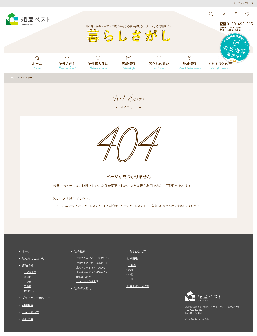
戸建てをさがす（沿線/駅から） (93, 263)
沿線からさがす (84, 276)
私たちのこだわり (33, 258)
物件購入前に (82, 288)
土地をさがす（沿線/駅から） (92, 272)
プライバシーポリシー (36, 297)
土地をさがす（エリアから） (92, 267)
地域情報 (132, 258)
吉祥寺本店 (30, 272)
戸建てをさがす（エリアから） (93, 258)
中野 (130, 274)
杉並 (130, 270)
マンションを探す (86, 281)
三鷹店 (27, 286)
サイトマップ (30, 312)
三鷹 (130, 279)
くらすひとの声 (136, 251)
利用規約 (27, 305)
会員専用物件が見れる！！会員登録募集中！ (235, 48)
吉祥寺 (132, 265)
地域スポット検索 (137, 286)
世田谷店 (29, 291)
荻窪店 (27, 277)
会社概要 (27, 319)
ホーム (26, 251)
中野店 (27, 281)
